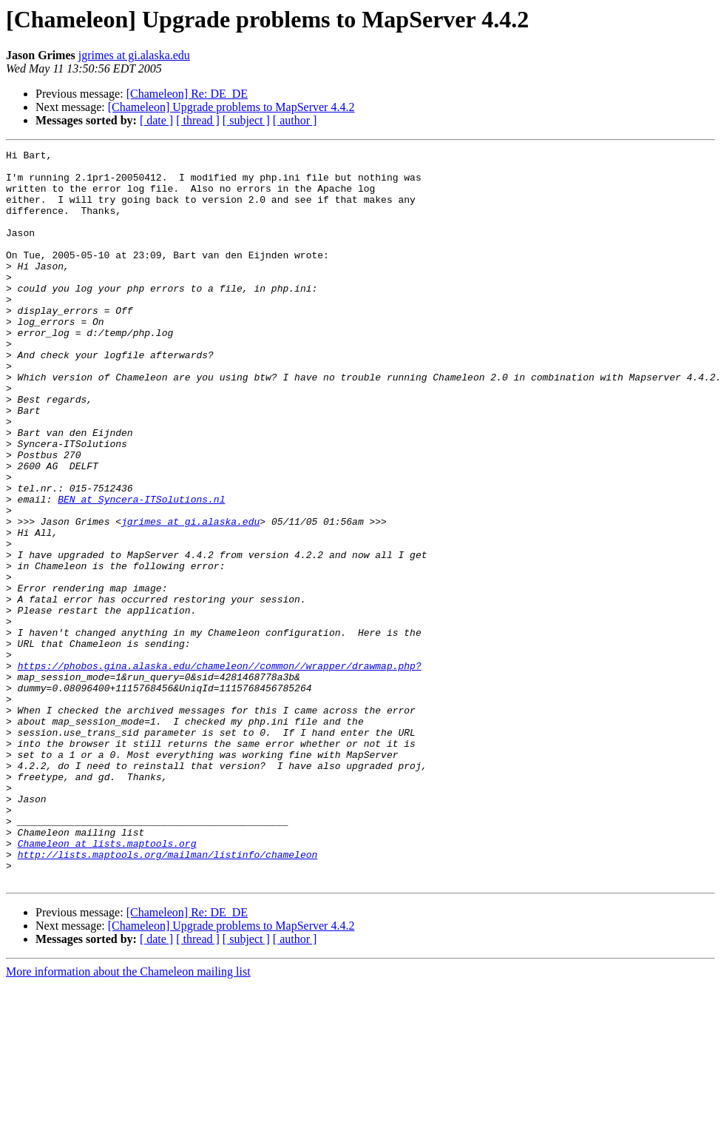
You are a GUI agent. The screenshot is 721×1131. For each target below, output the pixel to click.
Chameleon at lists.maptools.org (107, 983)
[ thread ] (198, 120)
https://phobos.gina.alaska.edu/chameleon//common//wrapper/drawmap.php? (220, 769)
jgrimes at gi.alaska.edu (134, 55)
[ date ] (156, 120)
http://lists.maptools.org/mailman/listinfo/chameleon (168, 996)
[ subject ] (246, 120)
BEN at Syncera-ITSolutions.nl (141, 570)
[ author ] (295, 120)
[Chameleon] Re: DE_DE (187, 93)
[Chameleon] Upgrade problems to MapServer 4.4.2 (231, 107)
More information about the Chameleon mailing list (128, 1118)
